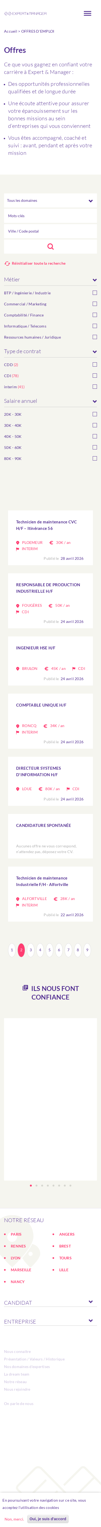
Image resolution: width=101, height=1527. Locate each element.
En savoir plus (74, 1507)
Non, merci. (14, 1519)
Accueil (10, 31)
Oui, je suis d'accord (48, 1519)
